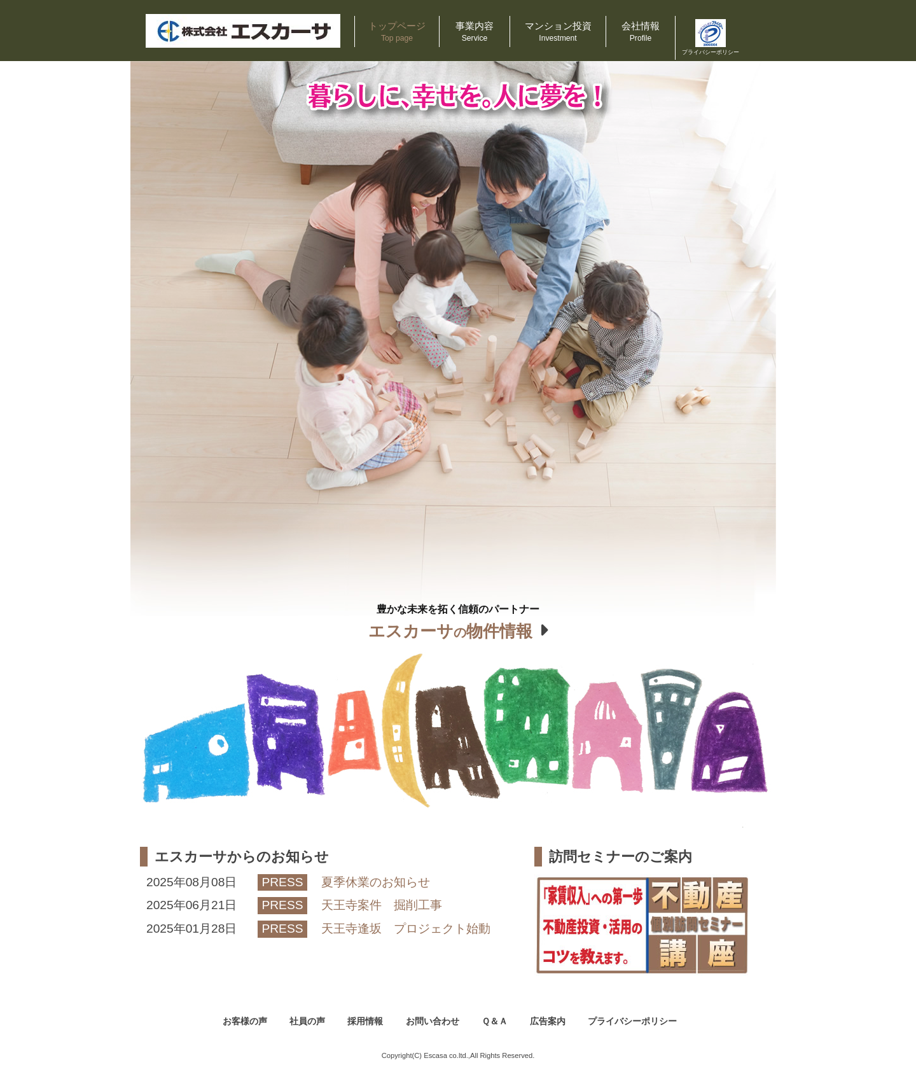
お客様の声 (245, 1021)
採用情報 (365, 1021)
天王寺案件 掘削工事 (381, 905)
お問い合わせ (432, 1021)
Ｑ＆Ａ (495, 1021)
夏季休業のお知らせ (375, 882)
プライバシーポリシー (632, 1021)
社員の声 (307, 1021)
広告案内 (548, 1021)
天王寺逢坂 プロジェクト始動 (405, 928)
